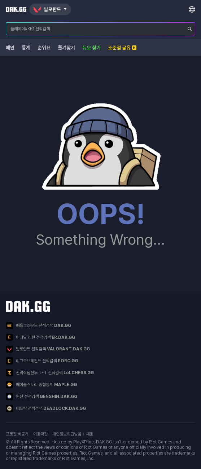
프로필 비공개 (17, 434)
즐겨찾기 (66, 47)
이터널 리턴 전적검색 (40, 337)
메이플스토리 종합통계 (41, 384)
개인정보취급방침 (66, 434)
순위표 (44, 47)
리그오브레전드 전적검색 (42, 360)
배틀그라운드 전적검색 (38, 325)
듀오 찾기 (91, 47)
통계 (26, 47)
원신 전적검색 (41, 396)
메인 (10, 47)
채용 (89, 434)
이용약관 (40, 434)
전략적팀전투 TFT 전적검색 (50, 372)
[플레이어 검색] (190, 29)
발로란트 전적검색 (48, 349)
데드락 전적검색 (46, 408)
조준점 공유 (122, 47)
